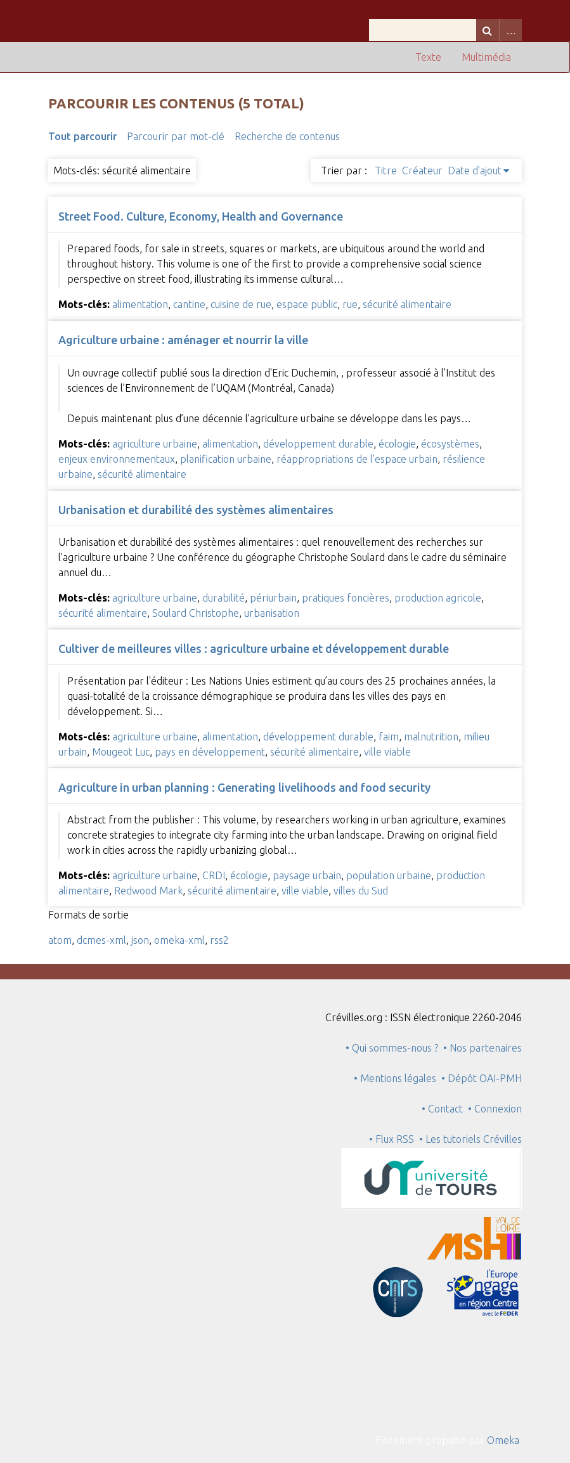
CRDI (213, 875)
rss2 (219, 940)
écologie (397, 443)
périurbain (273, 597)
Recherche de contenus (287, 136)
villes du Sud (361, 890)
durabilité (223, 597)
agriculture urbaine (154, 443)
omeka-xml (179, 940)
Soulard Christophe (195, 613)
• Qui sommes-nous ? (392, 1048)
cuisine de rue (241, 304)
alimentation (140, 304)
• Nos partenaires (482, 1048)
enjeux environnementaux (116, 459)
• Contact (445, 1108)
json (140, 940)
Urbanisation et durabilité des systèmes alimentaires (196, 509)
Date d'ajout (475, 170)
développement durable (318, 443)
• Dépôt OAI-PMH (481, 1078)
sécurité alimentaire (407, 304)
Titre (386, 170)
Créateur (422, 170)
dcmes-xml (101, 940)
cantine (189, 304)
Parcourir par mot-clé (175, 136)
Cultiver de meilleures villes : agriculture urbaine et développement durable (253, 648)
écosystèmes (450, 443)
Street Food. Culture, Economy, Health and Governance (200, 216)
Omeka (503, 1440)
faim (389, 736)
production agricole (437, 597)
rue (350, 304)
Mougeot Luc (121, 751)
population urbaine (388, 875)
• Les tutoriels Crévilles (470, 1139)
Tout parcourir (82, 136)
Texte (428, 57)
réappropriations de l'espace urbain (356, 459)
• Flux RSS (391, 1139)
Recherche (487, 30)
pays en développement (210, 751)
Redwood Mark (148, 890)
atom (60, 940)
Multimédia (486, 57)
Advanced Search (510, 30)
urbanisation (271, 613)
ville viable (387, 751)
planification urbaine (225, 459)
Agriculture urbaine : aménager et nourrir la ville (183, 339)
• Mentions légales (395, 1078)
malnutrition (431, 736)
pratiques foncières (345, 597)
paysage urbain (307, 875)
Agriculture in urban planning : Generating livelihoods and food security (244, 787)
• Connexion (495, 1108)
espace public (306, 304)
